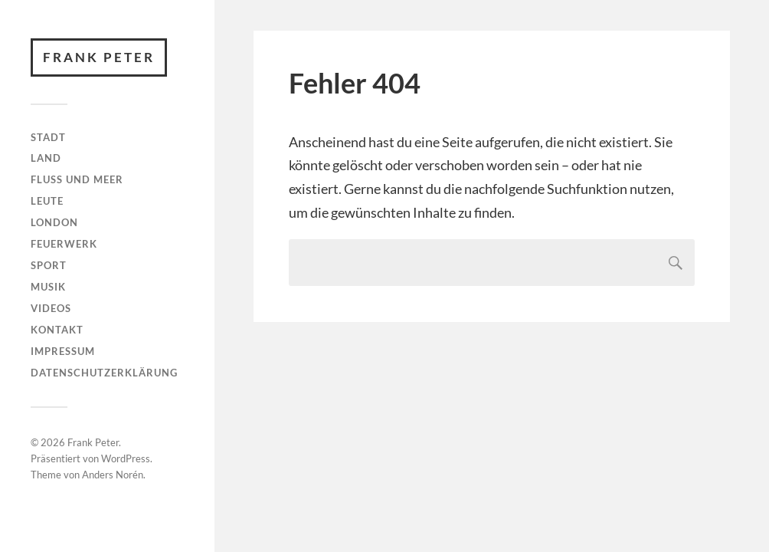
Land (46, 158)
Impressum (63, 351)
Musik (48, 287)
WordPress (125, 458)
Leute (47, 201)
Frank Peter (99, 57)
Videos (51, 308)
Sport (49, 265)
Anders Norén (112, 474)
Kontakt (57, 330)
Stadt (48, 137)
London (54, 222)
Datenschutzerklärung (104, 372)
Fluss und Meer (77, 179)
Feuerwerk (64, 244)
